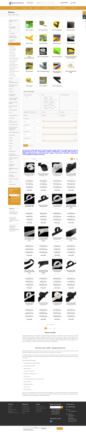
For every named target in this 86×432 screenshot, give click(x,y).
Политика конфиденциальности (13, 412)
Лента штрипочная (56, 85)
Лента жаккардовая (57, 29)
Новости (10, 408)
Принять (60, 428)
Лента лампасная (57, 43)
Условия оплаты (25, 406)
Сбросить (31, 145)
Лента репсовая (29, 71)
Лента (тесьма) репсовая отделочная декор (71, 57)
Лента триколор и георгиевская (57, 72)
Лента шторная (43, 85)
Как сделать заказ (40, 406)
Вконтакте (51, 421)
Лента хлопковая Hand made (70, 72)
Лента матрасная (71, 43)
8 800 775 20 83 (64, 2)
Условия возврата (26, 411)
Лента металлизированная (29, 57)
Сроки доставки (25, 409)
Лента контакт (29, 43)
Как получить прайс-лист (41, 408)
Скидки (23, 413)
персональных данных (15, 201)
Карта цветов (39, 411)
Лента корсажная (43, 43)
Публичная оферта (12, 409)
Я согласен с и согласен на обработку (15, 199)
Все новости (16, 208)
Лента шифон (29, 85)
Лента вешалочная (43, 29)
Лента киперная (71, 29)
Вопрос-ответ (39, 409)
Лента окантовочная (57, 56)
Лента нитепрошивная (43, 56)
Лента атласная (29, 29)
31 (54, 328)
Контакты (10, 406)
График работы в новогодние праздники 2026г (14, 220)
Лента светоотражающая (43, 71)
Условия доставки (26, 408)
